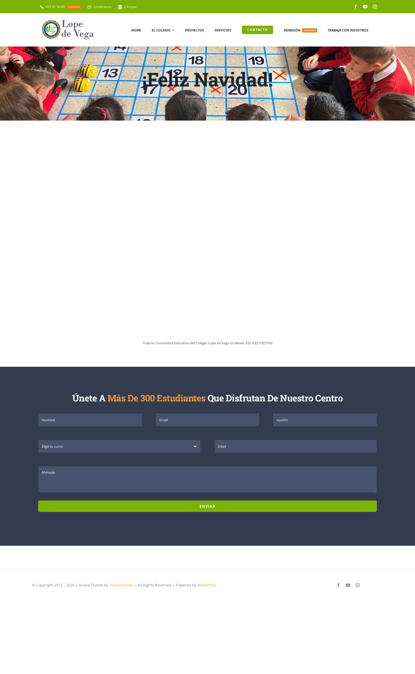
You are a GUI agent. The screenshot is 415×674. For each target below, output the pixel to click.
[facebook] (356, 6)
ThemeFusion (121, 585)
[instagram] (375, 6)
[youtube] (365, 6)
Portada (192, 96)
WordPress (206, 585)
